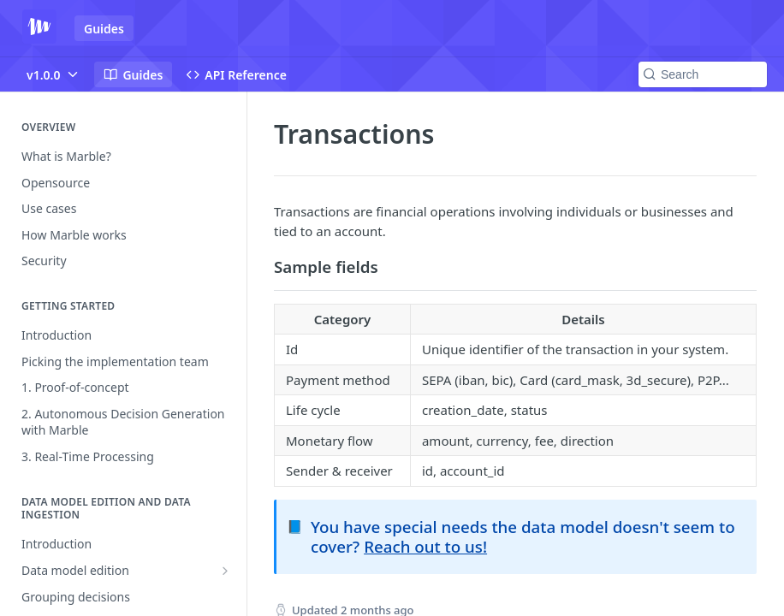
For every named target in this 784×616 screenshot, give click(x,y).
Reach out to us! (425, 546)
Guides (104, 29)
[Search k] (702, 74)
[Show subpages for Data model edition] (225, 571)
